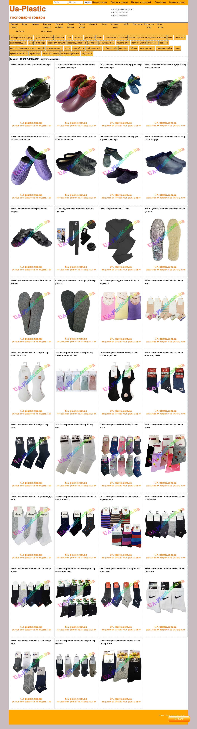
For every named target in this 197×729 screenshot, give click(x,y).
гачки (69, 37)
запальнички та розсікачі (116, 37)
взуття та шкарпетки (43, 37)
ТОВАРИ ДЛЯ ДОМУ (29, 59)
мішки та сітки (123, 43)
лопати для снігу (106, 43)
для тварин (89, 37)
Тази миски (138, 24)
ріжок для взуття (147, 48)
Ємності (93, 24)
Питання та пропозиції (141, 2)
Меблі (126, 24)
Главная (14, 59)
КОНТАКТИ (46, 31)
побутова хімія (110, 48)
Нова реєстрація (99, 2)
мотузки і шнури (138, 43)
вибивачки (59, 37)
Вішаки (35, 24)
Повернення (160, 2)
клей (31, 43)
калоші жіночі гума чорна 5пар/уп (34, 64)
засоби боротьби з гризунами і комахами (147, 37)
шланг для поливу (51, 53)
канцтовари (180, 37)
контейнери (40, 43)
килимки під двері (18, 43)
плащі (67, 48)
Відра (24, 24)
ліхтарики (92, 43)
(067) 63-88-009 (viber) (123, 9)
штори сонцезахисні (70, 53)
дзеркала (78, 37)
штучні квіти (87, 53)
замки (99, 37)
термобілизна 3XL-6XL (118, 208)
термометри (34, 53)
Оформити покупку (119, 2)
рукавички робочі (164, 48)
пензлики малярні (54, 48)
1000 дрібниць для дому (21, 37)
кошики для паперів (77, 43)
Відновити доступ (177, 2)
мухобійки (152, 43)
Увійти (88, 2)
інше (170, 37)
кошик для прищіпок (57, 43)
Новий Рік (163, 43)
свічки (177, 48)
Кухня (104, 24)
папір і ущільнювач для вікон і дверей (27, 48)
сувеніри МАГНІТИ (18, 53)
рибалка (133, 48)
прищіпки (123, 48)
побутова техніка (93, 48)
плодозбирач (78, 48)
